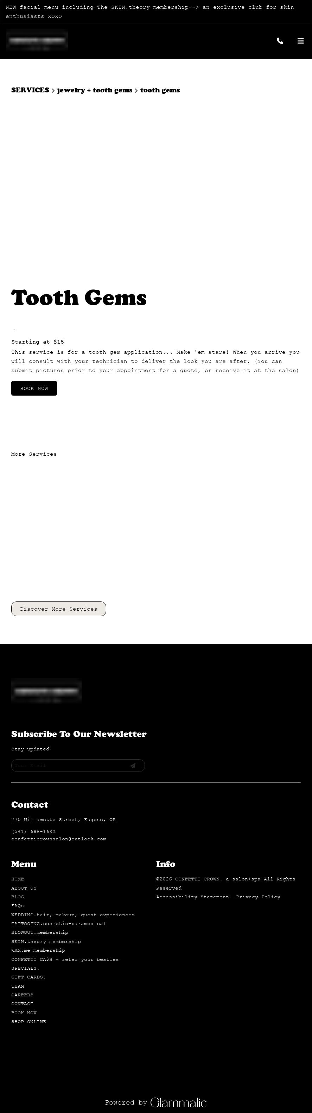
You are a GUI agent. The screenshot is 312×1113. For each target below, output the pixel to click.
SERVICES (30, 90)
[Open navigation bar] (301, 41)
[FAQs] (17, 715)
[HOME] (17, 688)
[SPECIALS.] (25, 777)
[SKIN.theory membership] (46, 751)
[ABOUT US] (24, 697)
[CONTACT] (22, 813)
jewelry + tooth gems (95, 90)
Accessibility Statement (192, 706)
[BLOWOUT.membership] (39, 741)
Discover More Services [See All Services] (58, 433)
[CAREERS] (22, 804)
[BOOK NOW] (24, 822)
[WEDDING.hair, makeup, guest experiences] (73, 724)
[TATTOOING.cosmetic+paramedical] (58, 733)
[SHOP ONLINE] (28, 831)
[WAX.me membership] (38, 759)
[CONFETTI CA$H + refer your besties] (65, 769)
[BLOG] (17, 706)
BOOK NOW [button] (34, 212)
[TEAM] (17, 795)
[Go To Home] (37, 41)
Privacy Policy (258, 706)
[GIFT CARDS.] (28, 786)
